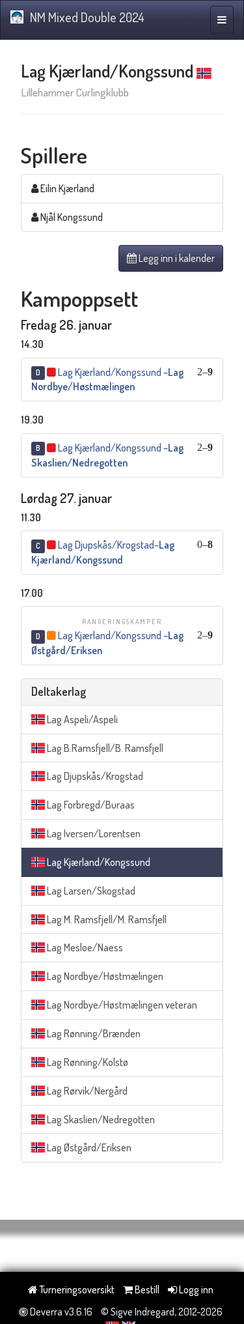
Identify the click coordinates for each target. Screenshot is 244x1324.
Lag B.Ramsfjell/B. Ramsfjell (97, 748)
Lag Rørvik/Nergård (79, 1090)
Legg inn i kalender (171, 258)
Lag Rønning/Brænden (86, 1033)
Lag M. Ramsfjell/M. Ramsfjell (99, 919)
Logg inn (190, 1289)
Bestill (141, 1289)
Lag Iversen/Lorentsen (86, 833)
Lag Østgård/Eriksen (81, 1147)
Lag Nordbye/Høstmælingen (97, 976)
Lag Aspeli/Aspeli (74, 719)
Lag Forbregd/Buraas (83, 804)
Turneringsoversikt (71, 1289)
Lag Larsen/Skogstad (83, 890)
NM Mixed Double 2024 (77, 16)
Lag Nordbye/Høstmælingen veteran (114, 1004)
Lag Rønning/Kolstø (79, 1062)
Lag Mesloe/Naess (77, 947)
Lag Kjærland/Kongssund (90, 862)
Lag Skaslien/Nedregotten (93, 1119)
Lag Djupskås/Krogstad (87, 776)
